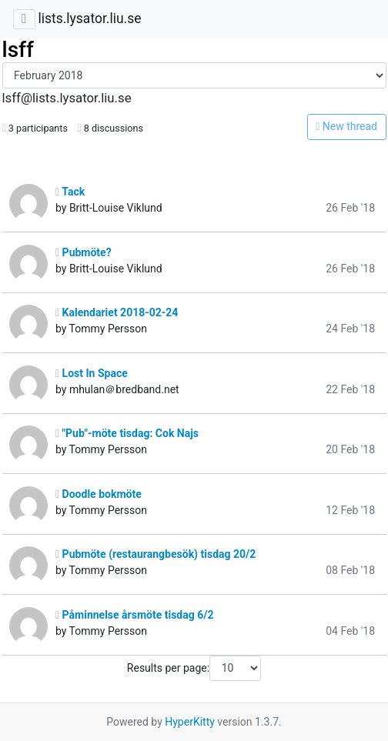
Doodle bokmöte (98, 494)
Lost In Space (91, 373)
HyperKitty (190, 722)
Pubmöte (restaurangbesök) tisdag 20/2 (155, 554)
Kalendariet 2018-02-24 (116, 312)
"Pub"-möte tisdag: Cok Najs (127, 433)
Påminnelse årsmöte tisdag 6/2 (134, 615)
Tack (70, 191)
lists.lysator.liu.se (89, 18)
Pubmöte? (83, 252)
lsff (18, 49)
